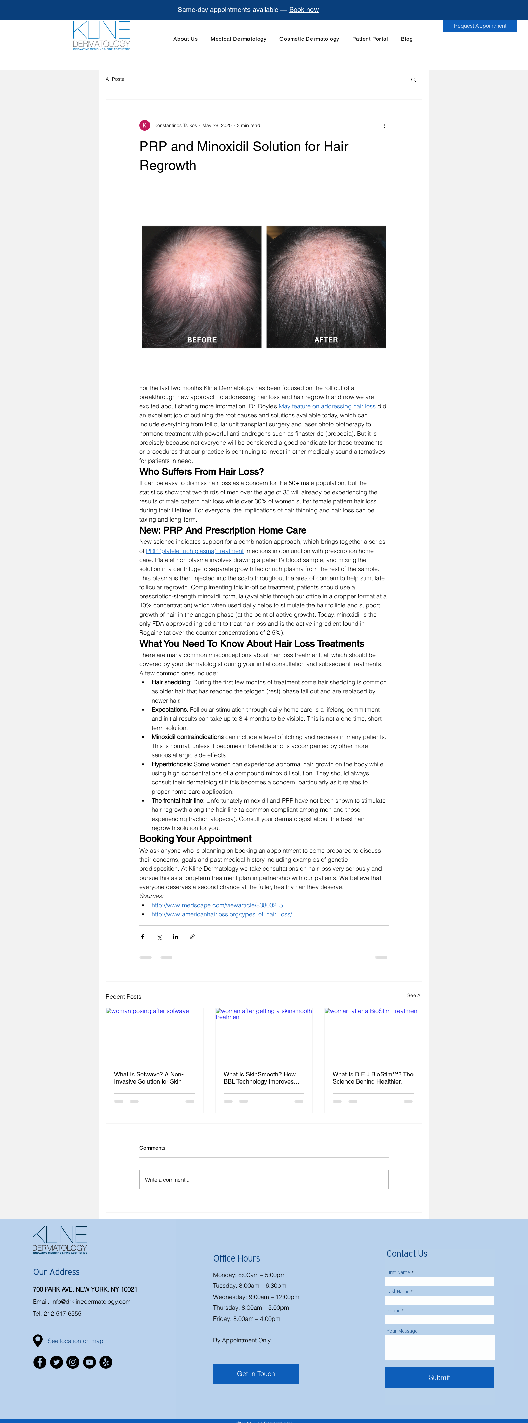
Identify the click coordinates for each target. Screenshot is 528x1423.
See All (414, 995)
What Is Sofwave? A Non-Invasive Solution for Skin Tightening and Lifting (149, 1078)
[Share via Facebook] (142, 936)
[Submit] (439, 1377)
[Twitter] (56, 1362)
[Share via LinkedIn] (175, 936)
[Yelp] (105, 1362)
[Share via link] (192, 936)
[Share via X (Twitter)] (159, 936)
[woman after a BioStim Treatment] (373, 1035)
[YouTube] (89, 1362)
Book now (304, 10)
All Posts (115, 79)
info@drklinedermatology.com (91, 1301)
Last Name (398, 1291)
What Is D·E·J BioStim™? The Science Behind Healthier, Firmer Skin (373, 1078)
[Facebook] (39, 1362)
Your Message (402, 1331)
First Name (398, 1272)
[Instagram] (72, 1362)
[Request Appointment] (480, 25)
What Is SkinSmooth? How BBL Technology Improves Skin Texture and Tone (260, 1078)
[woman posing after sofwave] (154, 1035)
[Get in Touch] (256, 1374)
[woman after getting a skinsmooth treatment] (264, 1035)
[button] (239, 39)
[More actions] (385, 125)
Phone (394, 1310)
